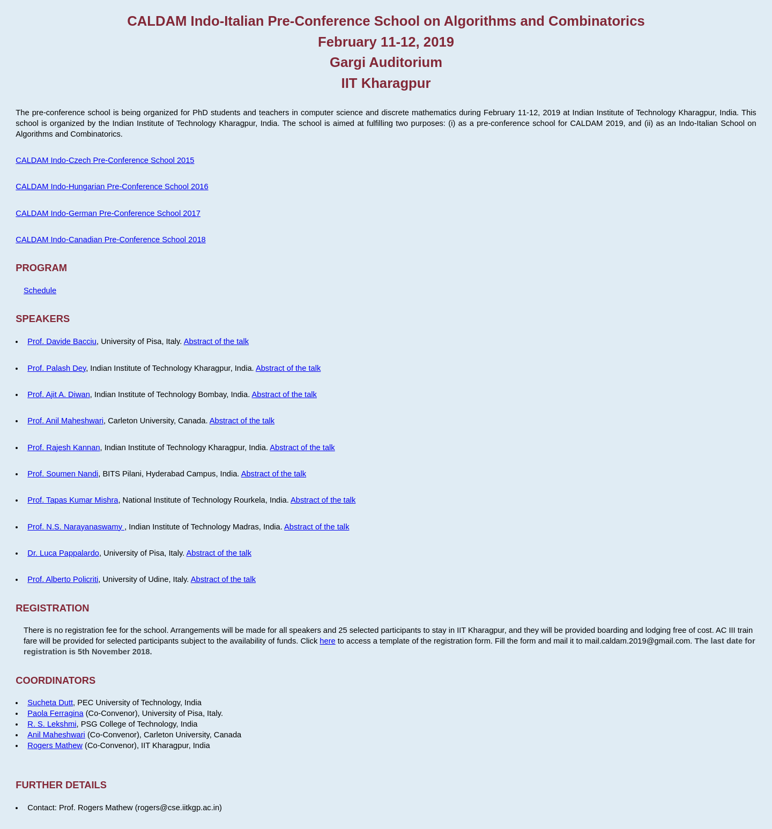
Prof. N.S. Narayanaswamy (75, 526)
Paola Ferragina (55, 713)
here (327, 641)
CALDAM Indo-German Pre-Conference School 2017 (108, 213)
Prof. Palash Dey (56, 368)
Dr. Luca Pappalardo (63, 553)
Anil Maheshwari (56, 734)
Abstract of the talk (216, 341)
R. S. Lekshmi (51, 724)
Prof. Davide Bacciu (61, 341)
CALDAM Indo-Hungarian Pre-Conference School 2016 (112, 186)
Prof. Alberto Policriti (62, 579)
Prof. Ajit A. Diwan (58, 394)
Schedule (40, 290)
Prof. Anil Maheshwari (65, 420)
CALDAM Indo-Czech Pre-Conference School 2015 (105, 160)
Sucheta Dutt (50, 702)
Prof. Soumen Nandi (62, 473)
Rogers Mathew (55, 745)
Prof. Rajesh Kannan (63, 447)
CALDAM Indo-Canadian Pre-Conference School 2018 (110, 239)
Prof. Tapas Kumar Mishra (72, 500)
